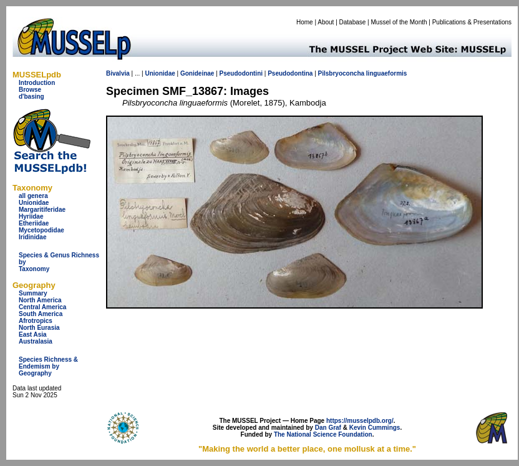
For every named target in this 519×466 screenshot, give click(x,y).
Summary (33, 293)
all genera (33, 195)
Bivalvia (118, 73)
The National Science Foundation (323, 434)
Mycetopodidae (41, 230)
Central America (42, 307)
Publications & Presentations (472, 22)
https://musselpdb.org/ (360, 420)
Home (304, 22)
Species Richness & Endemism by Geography (48, 366)
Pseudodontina (290, 73)
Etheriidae (34, 223)
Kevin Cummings (374, 427)
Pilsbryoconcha (341, 73)
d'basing (31, 96)
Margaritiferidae (42, 209)
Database (352, 22)
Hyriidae (31, 216)
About (326, 22)
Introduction (37, 82)
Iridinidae (32, 237)
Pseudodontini (241, 73)
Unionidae (34, 202)
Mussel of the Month (399, 22)
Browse (30, 89)
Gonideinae (197, 73)
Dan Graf (328, 427)
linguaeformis (386, 73)
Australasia (35, 341)
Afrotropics (35, 320)
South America (40, 313)
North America (40, 300)
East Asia (33, 334)
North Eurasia (39, 327)
